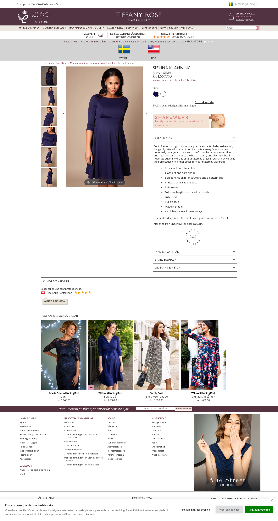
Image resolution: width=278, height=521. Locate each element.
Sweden (124, 58)
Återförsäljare (115, 446)
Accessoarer (149, 28)
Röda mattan (26, 446)
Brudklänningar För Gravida (34, 434)
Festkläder (69, 422)
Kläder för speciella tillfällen (35, 469)
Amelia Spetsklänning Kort (63, 393)
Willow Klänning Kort (110, 393)
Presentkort (158, 450)
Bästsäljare (25, 426)
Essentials (132, 28)
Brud (22, 473)
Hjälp (154, 442)
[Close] (209, 41)
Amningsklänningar (29, 438)
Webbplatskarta (160, 454)
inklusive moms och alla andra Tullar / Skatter (176, 80)
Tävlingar (112, 434)
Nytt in (23, 422)
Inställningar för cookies (196, 509)
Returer (156, 434)
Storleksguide (204, 102)
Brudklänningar (29, 28)
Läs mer (89, 514)
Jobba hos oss (115, 458)
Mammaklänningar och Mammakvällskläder (92, 63)
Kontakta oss (158, 438)
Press (110, 438)
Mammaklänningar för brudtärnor (81, 464)
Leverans (156, 430)
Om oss (112, 422)
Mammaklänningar (54, 28)
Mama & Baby (115, 28)
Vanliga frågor (159, 422)
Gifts (163, 28)
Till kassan (188, 28)
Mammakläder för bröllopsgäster (81, 453)
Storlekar (156, 426)
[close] (272, 500)
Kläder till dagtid (28, 442)
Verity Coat (156, 393)
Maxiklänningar (71, 445)
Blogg (110, 430)
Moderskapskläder (80, 28)
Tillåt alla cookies (259, 509)
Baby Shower (70, 441)
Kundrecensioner (117, 442)
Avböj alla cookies (229, 509)
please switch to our (178, 41)
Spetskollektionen (73, 449)
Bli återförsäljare (116, 450)
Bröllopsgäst (70, 430)
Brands (173, 28)
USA (154, 58)
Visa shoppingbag (244, 19)
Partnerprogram (116, 454)
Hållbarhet (113, 426)
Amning (99, 28)
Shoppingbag (158, 446)
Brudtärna (69, 426)
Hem (43, 63)
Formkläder (26, 454)
